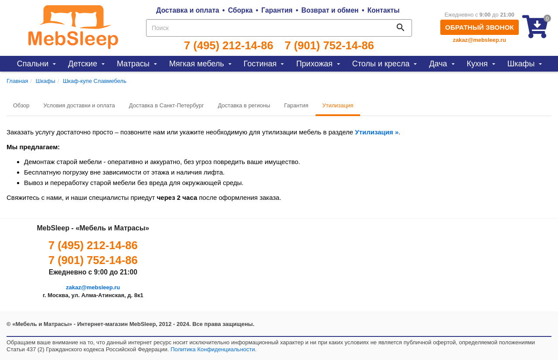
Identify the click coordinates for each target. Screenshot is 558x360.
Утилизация (337, 105)
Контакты (383, 10)
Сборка (240, 10)
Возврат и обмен (329, 10)
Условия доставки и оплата (79, 105)
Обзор (21, 105)
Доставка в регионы (244, 105)
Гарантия (277, 10)
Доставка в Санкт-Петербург (166, 105)
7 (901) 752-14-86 (329, 45)
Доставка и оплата (187, 10)
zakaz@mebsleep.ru (479, 40)
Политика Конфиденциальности (212, 349)
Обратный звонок (479, 27)
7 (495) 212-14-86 (228, 45)
